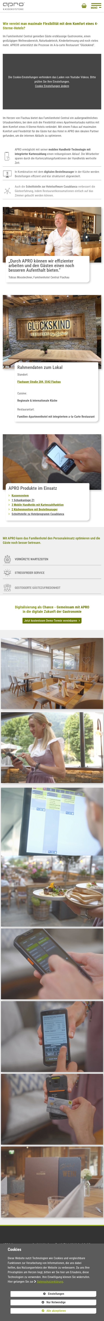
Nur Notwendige (38, 1303)
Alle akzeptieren (38, 1311)
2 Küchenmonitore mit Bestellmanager (35, 509)
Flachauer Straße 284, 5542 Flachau (39, 382)
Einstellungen (37, 1294)
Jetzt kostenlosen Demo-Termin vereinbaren (51, 620)
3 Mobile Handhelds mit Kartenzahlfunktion (38, 505)
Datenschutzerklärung (50, 1281)
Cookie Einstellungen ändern (52, 86)
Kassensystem (20, 495)
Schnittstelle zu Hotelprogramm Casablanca (38, 514)
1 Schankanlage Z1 (23, 500)
